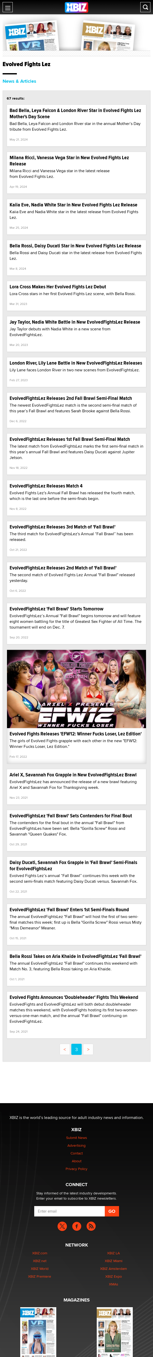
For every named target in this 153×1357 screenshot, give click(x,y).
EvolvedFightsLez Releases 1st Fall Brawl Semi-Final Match (70, 439)
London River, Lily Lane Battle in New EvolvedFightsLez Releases (76, 363)
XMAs (113, 1284)
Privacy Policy (76, 1168)
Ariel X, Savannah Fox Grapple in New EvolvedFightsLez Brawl (73, 774)
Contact (77, 1153)
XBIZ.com (39, 1253)
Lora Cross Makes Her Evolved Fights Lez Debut (58, 286)
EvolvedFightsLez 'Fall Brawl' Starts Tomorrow (56, 609)
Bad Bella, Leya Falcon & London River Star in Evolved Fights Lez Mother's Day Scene (75, 113)
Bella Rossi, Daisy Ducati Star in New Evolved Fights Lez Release (75, 245)
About (76, 1161)
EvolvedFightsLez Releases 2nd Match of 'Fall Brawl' (63, 568)
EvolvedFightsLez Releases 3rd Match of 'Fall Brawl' (62, 527)
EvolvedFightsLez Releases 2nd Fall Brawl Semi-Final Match (71, 398)
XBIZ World (39, 1268)
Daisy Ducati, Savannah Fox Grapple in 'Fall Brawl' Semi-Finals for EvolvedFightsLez (73, 865)
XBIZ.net (39, 1260)
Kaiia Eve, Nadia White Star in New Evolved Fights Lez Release (73, 204)
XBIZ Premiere (39, 1276)
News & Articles (19, 81)
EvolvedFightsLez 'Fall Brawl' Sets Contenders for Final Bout (71, 815)
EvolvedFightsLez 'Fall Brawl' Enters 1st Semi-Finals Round (69, 909)
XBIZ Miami (113, 1260)
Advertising (76, 1145)
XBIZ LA (113, 1253)
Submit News (76, 1137)
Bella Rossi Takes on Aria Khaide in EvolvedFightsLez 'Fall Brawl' (75, 956)
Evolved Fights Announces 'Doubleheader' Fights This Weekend (74, 997)
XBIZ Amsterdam (113, 1268)
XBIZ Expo (113, 1276)
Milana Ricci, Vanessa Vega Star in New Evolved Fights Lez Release (69, 161)
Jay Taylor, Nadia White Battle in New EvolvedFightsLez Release (75, 322)
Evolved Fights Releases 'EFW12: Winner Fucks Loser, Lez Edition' (76, 733)
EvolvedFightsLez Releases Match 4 (46, 486)
